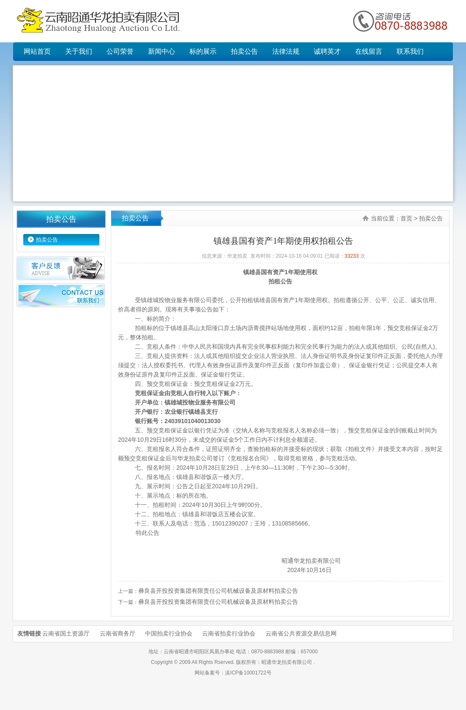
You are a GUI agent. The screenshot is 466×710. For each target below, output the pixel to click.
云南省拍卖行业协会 (228, 633)
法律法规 (285, 51)
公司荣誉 (120, 51)
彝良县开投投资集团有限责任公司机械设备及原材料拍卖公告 (218, 590)
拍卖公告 (244, 51)
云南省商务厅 (117, 633)
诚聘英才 (327, 51)
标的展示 (203, 51)
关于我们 (78, 51)
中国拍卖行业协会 (168, 633)
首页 (406, 218)
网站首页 (37, 51)
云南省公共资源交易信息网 (301, 633)
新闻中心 (161, 51)
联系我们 (410, 51)
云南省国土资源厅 (66, 633)
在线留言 (368, 51)
